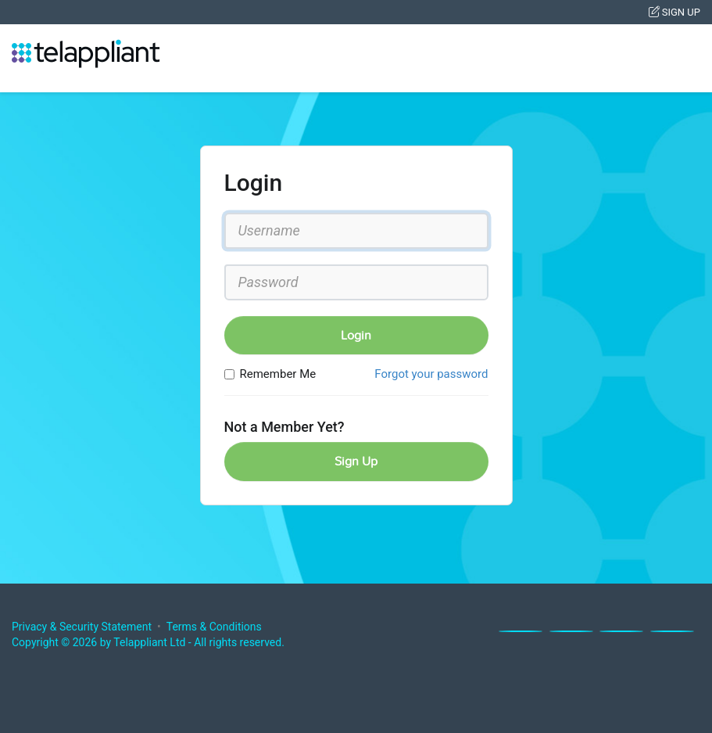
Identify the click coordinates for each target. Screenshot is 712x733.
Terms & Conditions (214, 626)
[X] (571, 631)
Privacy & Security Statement (82, 626)
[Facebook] (520, 631)
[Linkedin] (621, 631)
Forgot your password (431, 374)
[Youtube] (672, 631)
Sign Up (674, 12)
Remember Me (270, 374)
